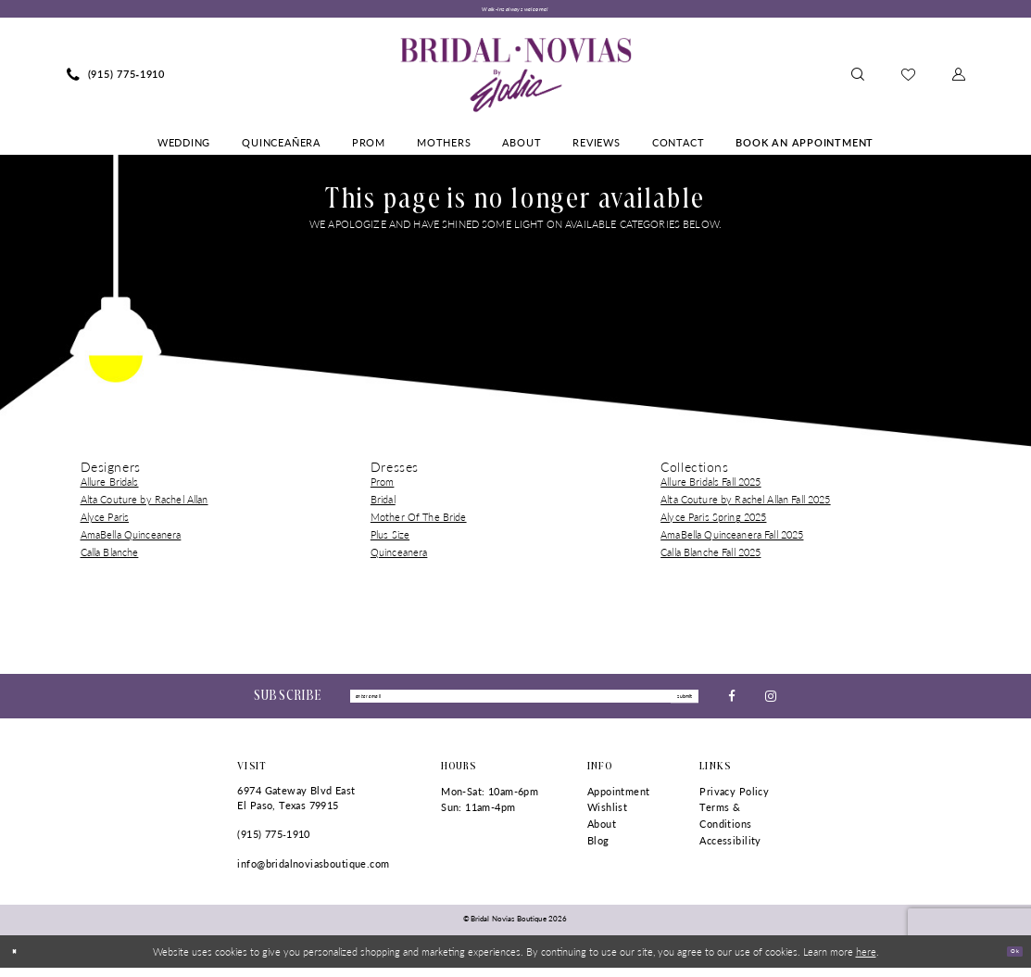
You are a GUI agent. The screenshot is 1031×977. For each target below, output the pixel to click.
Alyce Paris (105, 522)
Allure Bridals (110, 487)
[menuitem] (116, 79)
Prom (383, 487)
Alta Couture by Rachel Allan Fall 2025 (745, 505)
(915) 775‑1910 (273, 843)
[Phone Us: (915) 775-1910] (116, 79)
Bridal (383, 505)
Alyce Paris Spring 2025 (713, 522)
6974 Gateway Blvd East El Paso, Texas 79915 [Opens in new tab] (296, 807)
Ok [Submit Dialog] (1008, 959)
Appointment (618, 800)
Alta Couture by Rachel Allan (144, 505)
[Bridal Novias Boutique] (515, 80)
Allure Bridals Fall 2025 (710, 487)
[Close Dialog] (19, 960)
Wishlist (607, 816)
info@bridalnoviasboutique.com (313, 873)
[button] (959, 79)
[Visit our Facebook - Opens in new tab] (731, 703)
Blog (598, 849)
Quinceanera (399, 557)
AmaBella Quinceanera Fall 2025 (731, 540)
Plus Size (390, 540)
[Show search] (858, 79)
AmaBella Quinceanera (131, 540)
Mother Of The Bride (419, 522)
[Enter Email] (524, 703)
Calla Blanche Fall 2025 (710, 557)
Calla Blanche (110, 557)
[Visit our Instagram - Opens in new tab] (770, 703)
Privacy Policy (734, 800)
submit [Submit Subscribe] (675, 703)
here (866, 960)
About (601, 833)
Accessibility (730, 849)
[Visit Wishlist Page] (908, 79)
